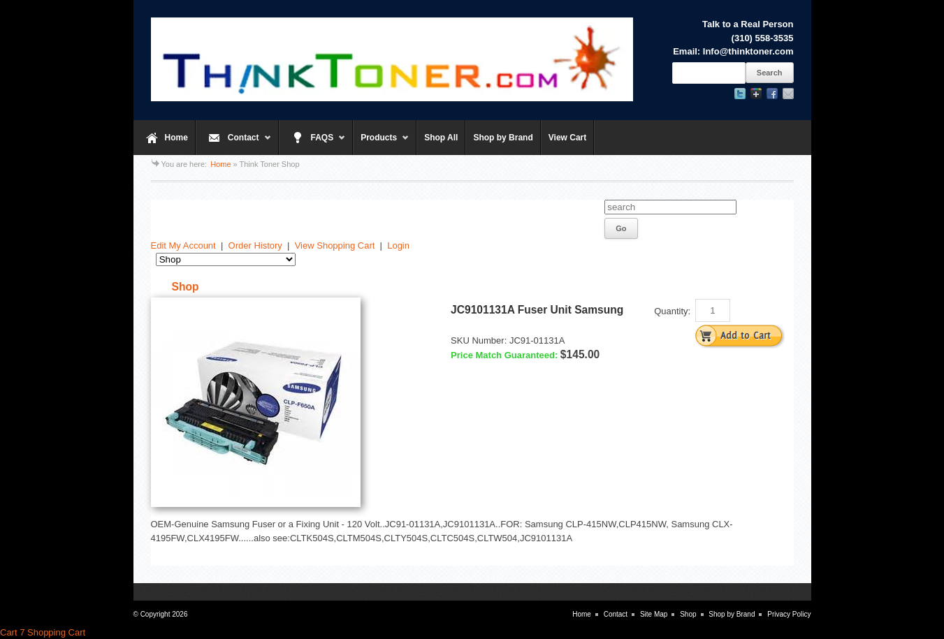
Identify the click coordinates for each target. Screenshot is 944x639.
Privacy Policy (789, 614)
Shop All (441, 137)
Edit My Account (183, 245)
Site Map (653, 614)
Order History (255, 245)
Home (176, 137)
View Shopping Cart (335, 245)
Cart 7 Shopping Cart (42, 632)
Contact (234, 144)
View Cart (567, 137)
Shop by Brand (502, 137)
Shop (688, 614)
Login (398, 245)
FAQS (313, 144)
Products (381, 144)
